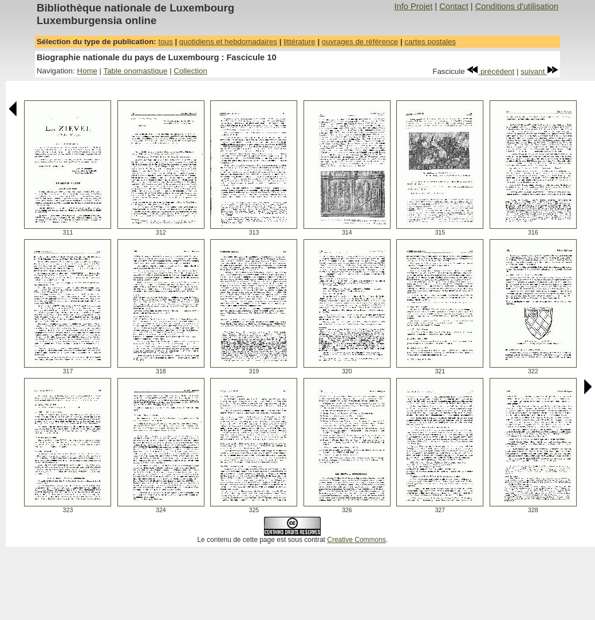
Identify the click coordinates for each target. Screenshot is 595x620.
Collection (190, 71)
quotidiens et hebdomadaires (228, 41)
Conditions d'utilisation (516, 6)
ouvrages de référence (360, 41)
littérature (299, 41)
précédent (490, 71)
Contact (453, 6)
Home (87, 71)
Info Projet (413, 6)
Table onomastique (136, 71)
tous (165, 41)
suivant (539, 71)
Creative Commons (356, 540)
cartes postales (430, 41)
